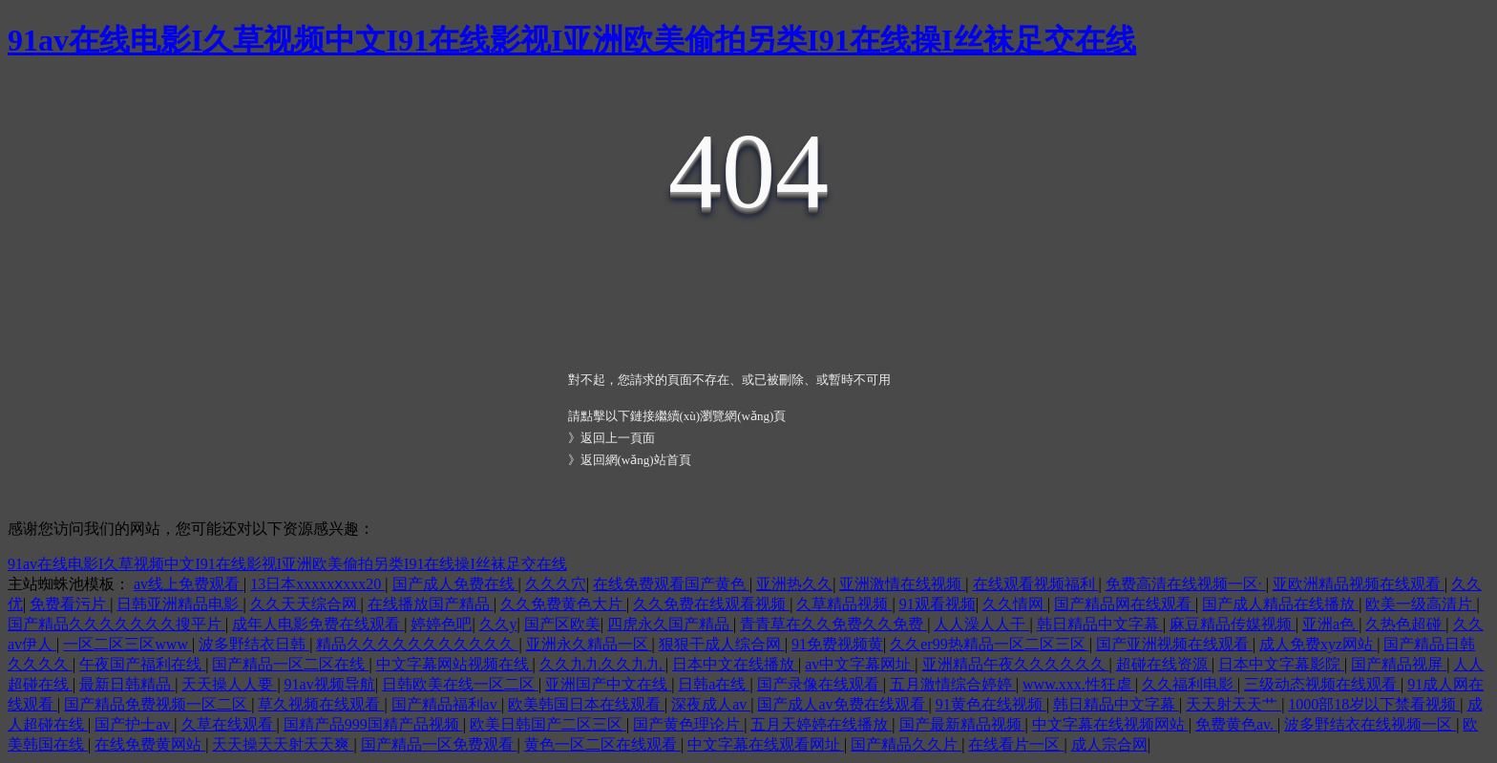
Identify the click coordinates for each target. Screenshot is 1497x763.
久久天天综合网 (305, 604)
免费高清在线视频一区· (1186, 584)
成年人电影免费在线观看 (318, 624)
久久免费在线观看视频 (711, 604)
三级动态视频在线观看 (1322, 684)
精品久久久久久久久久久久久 (417, 644)
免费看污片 (70, 604)
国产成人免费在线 (455, 584)
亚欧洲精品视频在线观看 (1358, 584)
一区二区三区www (127, 644)
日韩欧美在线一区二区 (460, 684)
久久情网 (1014, 604)
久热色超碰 (1405, 624)
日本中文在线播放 (735, 664)
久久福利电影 (1189, 684)
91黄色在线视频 (991, 704)
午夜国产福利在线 (142, 664)
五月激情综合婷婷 (953, 684)
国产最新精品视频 (962, 724)
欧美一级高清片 (1420, 604)
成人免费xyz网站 (1318, 644)
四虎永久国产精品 (670, 624)
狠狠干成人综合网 (722, 644)
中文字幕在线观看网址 (765, 744)
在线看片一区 (1016, 744)
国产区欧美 (562, 624)
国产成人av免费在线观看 (842, 704)
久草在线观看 (229, 724)
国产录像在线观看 (820, 684)
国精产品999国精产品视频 (373, 724)
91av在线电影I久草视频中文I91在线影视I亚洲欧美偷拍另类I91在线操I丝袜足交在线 (572, 40)
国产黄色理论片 (688, 724)
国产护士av (134, 724)
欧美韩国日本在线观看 (586, 704)
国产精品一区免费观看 (439, 744)
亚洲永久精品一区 (589, 644)
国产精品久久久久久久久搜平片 (116, 624)
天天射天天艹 (1233, 704)
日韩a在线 (713, 684)
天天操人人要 (229, 684)
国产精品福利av (446, 704)
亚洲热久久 (794, 584)
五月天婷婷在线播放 (821, 724)
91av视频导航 (330, 684)
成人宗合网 (1109, 744)
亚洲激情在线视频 (902, 584)
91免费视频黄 (837, 644)
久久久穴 (555, 584)
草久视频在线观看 (321, 704)
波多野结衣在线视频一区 (1370, 724)
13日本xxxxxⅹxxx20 (317, 584)
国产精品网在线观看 (1124, 604)
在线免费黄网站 (150, 744)
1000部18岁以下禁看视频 (1374, 704)
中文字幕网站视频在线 (454, 664)
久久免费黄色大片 (563, 604)
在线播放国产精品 (431, 604)
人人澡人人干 (981, 624)
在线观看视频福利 (1036, 584)
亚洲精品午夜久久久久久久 (1015, 664)
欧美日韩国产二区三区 (548, 724)
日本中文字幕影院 (1281, 664)
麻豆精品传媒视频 (1233, 624)
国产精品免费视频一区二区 (157, 704)
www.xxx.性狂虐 (1079, 684)
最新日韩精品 (127, 684)
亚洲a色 (1330, 624)
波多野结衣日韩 (254, 644)
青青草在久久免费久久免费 (833, 624)
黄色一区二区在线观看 (602, 744)
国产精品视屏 (1398, 664)
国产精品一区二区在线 (290, 664)
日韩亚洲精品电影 (179, 604)
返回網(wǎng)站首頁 (635, 460)
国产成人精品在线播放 (1280, 604)
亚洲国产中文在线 (608, 684)
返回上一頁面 (617, 438)
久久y (498, 624)
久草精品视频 (844, 604)
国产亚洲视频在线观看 (1174, 644)
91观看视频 (937, 604)
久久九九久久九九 (602, 664)
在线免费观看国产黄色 (671, 584)
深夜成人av (710, 704)
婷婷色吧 (441, 624)
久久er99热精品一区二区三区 (989, 644)
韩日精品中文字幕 (1100, 624)
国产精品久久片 (906, 744)
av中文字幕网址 (860, 664)
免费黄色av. (1236, 724)
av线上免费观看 (188, 584)
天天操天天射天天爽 (282, 744)
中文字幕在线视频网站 (1110, 724)
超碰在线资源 (1164, 664)
